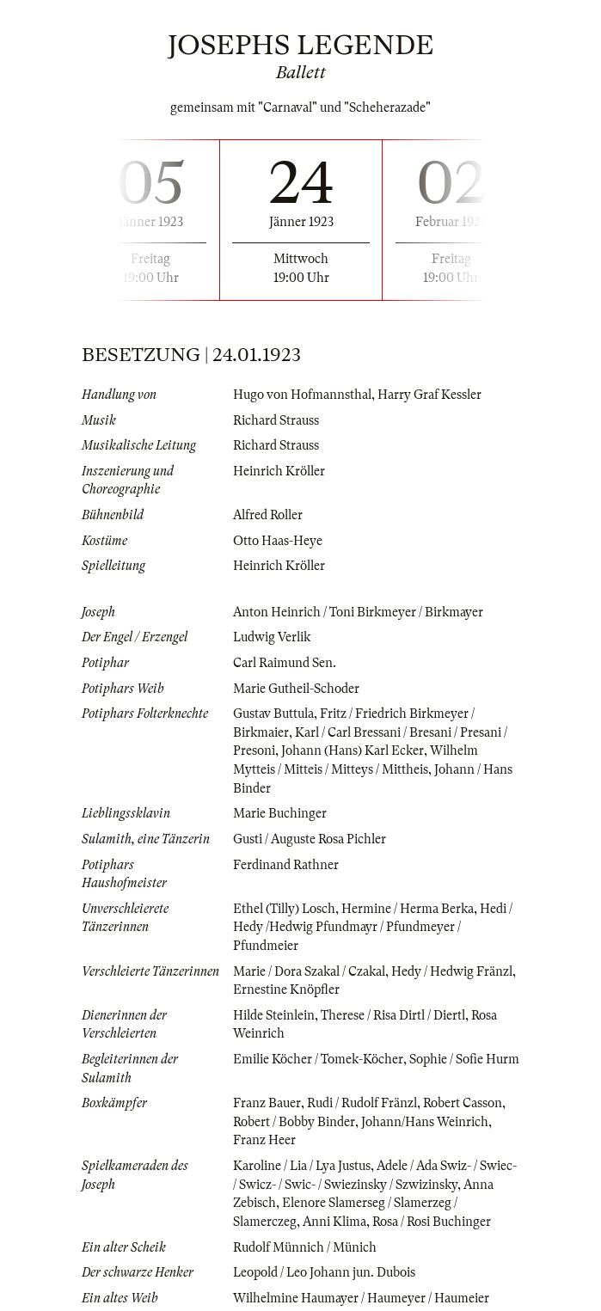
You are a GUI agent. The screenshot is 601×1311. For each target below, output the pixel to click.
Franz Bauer (267, 1103)
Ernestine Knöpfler (286, 989)
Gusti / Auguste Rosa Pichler (309, 839)
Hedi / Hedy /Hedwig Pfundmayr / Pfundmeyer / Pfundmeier (372, 927)
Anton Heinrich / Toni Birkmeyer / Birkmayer (358, 612)
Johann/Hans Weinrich (424, 1122)
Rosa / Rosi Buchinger (431, 1221)
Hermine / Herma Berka (407, 909)
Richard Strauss (276, 420)
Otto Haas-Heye (277, 541)
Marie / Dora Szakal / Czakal (309, 971)
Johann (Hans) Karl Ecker (352, 750)
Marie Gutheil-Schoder (296, 688)
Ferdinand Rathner (286, 865)
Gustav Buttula (273, 713)
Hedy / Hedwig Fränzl (451, 971)
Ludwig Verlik (271, 637)
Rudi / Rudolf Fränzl (362, 1103)
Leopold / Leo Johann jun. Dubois (324, 1272)
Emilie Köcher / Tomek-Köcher (318, 1059)
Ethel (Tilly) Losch (284, 909)
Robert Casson (462, 1103)
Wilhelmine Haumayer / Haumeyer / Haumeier (361, 1298)
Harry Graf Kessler (429, 394)
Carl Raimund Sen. (284, 663)
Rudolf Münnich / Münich (305, 1247)
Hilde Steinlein (274, 1015)
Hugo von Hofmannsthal (302, 394)
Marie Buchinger (280, 813)
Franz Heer (264, 1140)
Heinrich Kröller (279, 471)
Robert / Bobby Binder (294, 1122)
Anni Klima (334, 1221)
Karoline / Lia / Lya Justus (302, 1166)
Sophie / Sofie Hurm (464, 1059)
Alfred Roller (268, 515)
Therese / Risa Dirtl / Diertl (393, 1015)
